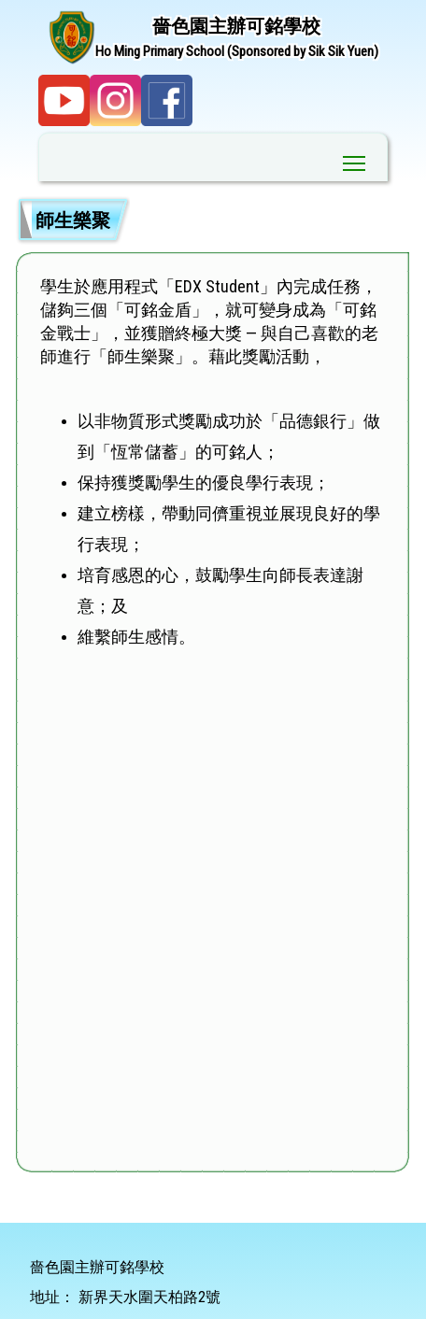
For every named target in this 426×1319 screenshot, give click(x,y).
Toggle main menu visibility (355, 159)
